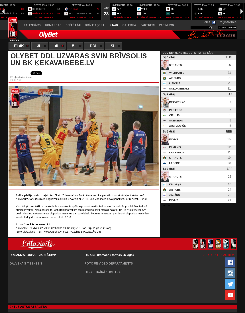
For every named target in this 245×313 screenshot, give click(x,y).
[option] (44, 11)
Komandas (53, 25)
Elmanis (174, 147)
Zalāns (174, 195)
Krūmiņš (174, 184)
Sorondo (175, 120)
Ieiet (207, 22)
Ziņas (114, 25)
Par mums (166, 25)
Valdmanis (176, 72)
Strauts (175, 65)
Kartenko (176, 152)
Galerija (129, 25)
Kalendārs (32, 25)
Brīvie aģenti (95, 25)
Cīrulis (174, 115)
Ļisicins (174, 83)
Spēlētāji (73, 25)
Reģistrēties (227, 22)
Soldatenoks (179, 88)
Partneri (147, 25)
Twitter (165, 205)
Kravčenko (176, 102)
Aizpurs (174, 78)
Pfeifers (175, 110)
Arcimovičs (177, 125)
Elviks (173, 139)
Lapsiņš (174, 163)
